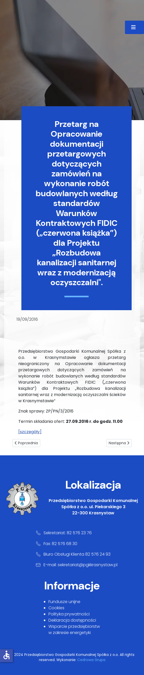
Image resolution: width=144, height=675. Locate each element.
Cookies (56, 608)
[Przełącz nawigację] (134, 27)
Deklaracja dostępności (72, 620)
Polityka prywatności (69, 614)
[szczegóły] (29, 432)
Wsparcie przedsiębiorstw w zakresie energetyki (74, 629)
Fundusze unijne (64, 602)
